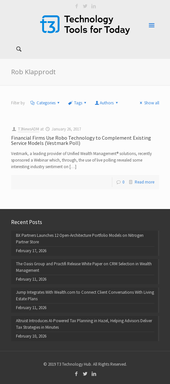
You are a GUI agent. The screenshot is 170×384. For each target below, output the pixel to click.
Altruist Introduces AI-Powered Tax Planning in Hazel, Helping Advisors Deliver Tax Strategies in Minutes (84, 324)
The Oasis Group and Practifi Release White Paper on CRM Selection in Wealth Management (84, 267)
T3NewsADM (28, 129)
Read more (144, 182)
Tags (77, 103)
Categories (45, 103)
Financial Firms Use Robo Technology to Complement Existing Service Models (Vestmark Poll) (81, 140)
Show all (148, 103)
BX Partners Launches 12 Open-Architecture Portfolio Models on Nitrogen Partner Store (80, 239)
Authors (106, 103)
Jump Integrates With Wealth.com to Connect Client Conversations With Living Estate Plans (85, 295)
